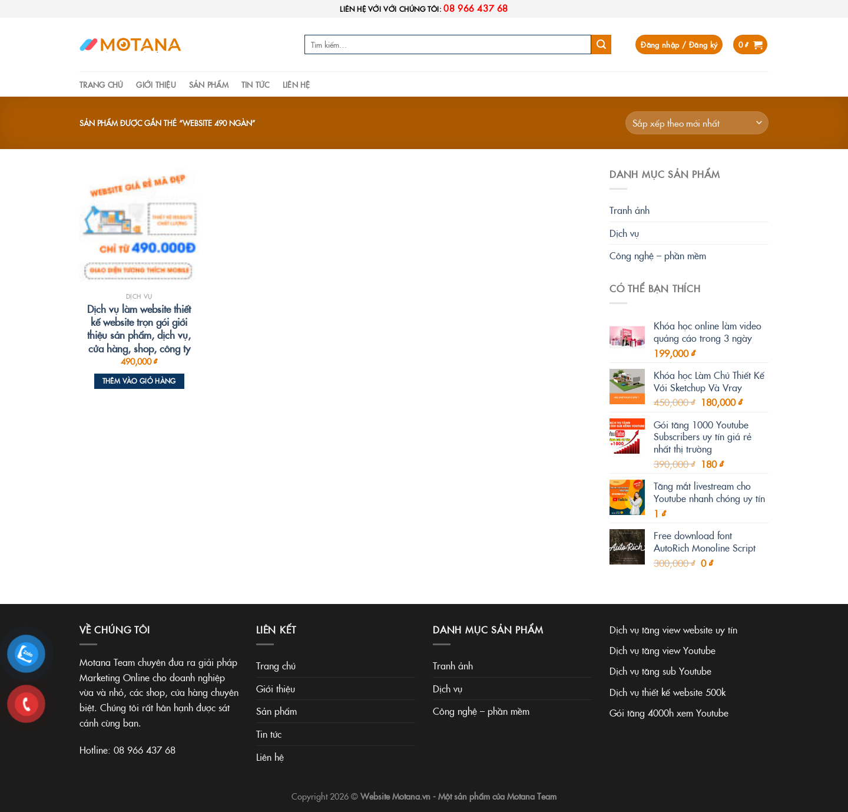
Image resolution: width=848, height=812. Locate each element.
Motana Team (531, 796)
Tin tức (255, 84)
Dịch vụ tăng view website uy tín (673, 629)
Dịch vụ (624, 232)
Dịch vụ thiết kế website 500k (668, 691)
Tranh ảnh (630, 209)
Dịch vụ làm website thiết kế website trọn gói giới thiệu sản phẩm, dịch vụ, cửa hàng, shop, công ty (139, 328)
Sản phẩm (208, 84)
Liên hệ (296, 84)
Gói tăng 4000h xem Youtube (669, 712)
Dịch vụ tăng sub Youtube (660, 670)
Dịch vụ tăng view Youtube (663, 649)
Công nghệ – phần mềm (658, 255)
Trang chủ (101, 84)
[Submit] (601, 45)
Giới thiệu (156, 84)
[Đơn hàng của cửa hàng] (696, 122)
